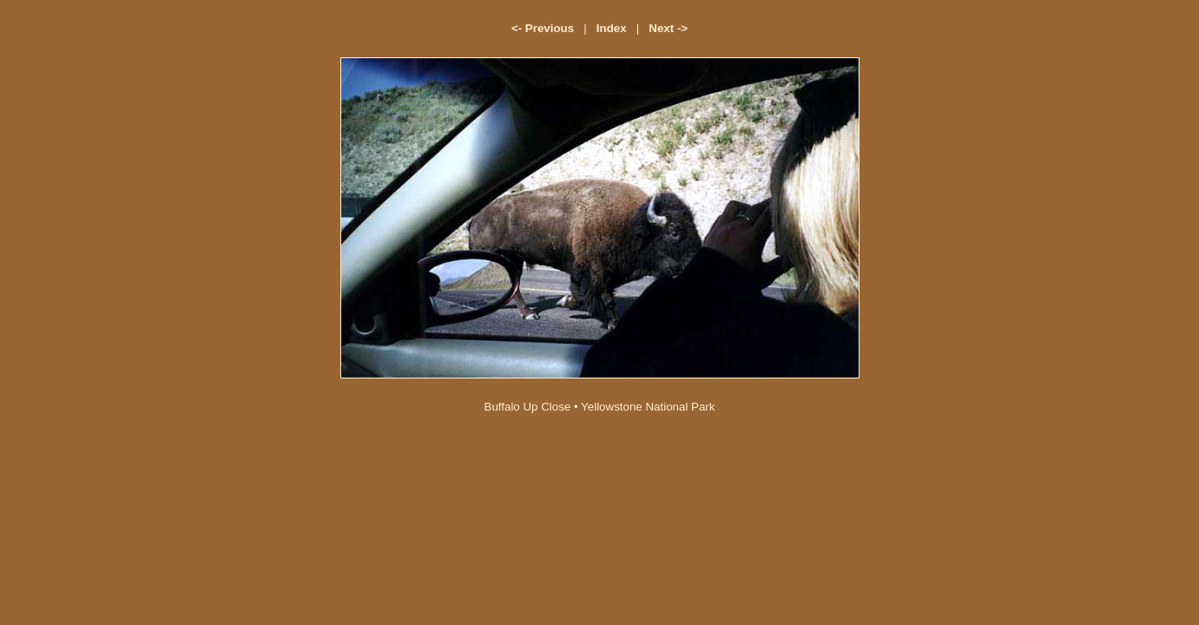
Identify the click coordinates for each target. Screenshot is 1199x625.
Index (611, 28)
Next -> (668, 28)
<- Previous (542, 28)
